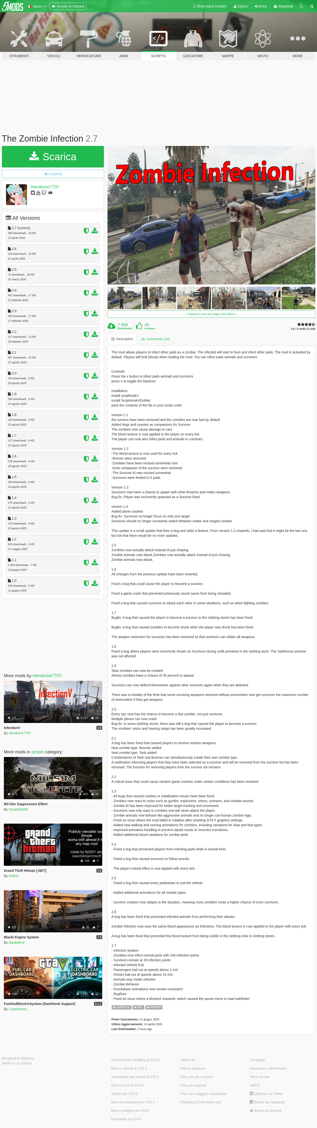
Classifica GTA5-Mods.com (201, 1102)
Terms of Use (260, 1077)
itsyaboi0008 (18, 809)
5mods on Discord (266, 1111)
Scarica (52, 156)
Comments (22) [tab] (155, 339)
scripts (37, 752)
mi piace (149, 328)
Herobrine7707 (45, 187)
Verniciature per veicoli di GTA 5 (135, 1077)
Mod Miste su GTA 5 (126, 1119)
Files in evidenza (193, 1068)
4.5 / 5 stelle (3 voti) (303, 329)
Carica (240, 6)
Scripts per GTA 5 (124, 1094)
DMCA (255, 1085)
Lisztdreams (18, 1009)
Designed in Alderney (18, 1058)
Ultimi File (188, 1060)
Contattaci (257, 1060)
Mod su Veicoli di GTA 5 (129, 1068)
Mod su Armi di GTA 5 (127, 1085)
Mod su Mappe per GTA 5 (130, 1111)
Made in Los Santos (17, 1063)
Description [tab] (122, 339)
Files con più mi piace (197, 1077)
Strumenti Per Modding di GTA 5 (135, 1060)
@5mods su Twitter (266, 1094)
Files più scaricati (193, 1085)
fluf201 (14, 876)
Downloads (125, 328)
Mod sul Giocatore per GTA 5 (133, 1102)
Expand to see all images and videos (211, 314)
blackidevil (16, 942)
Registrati (283, 6)
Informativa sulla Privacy (268, 1068)
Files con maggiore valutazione (204, 1094)
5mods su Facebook (267, 1102)
